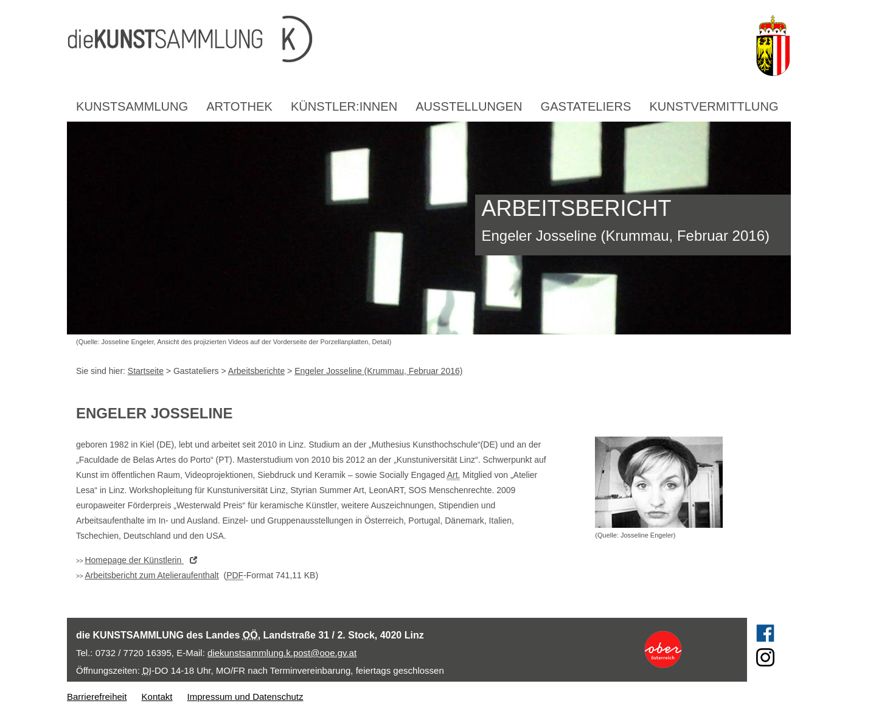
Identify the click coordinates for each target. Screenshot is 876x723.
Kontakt (157, 696)
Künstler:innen (344, 106)
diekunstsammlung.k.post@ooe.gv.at (281, 653)
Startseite (146, 371)
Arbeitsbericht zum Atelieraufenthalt (151, 575)
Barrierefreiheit (97, 696)
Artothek (239, 106)
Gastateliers (586, 106)
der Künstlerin (144, 560)
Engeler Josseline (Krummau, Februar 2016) (378, 371)
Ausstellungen (468, 106)
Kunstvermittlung (713, 106)
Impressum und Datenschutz (245, 696)
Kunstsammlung (132, 106)
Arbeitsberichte (256, 371)
